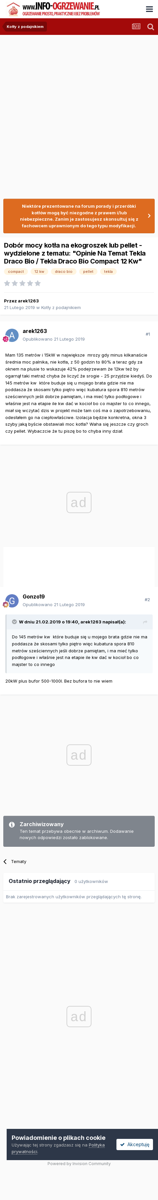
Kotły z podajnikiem (61, 307)
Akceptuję (134, 1144)
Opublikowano (54, 339)
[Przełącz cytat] (15, 621)
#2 (147, 599)
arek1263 (28, 300)
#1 (148, 334)
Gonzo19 (34, 596)
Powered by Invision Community (79, 1163)
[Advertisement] (79, 114)
